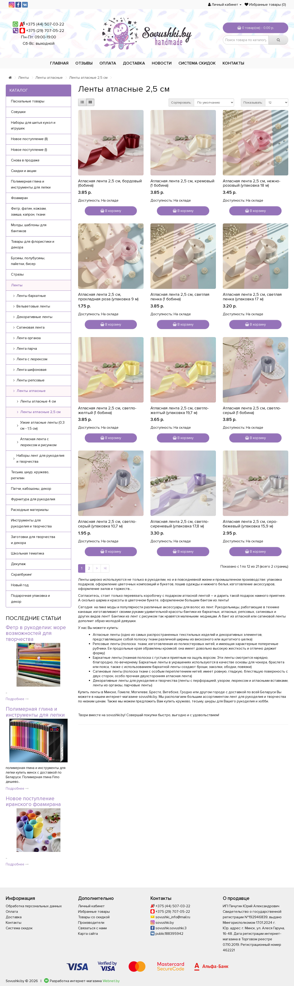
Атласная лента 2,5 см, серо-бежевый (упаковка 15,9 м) (250, 524)
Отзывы (84, 63)
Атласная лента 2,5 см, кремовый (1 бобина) (182, 183)
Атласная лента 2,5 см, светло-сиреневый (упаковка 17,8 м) (179, 524)
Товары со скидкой (94, 917)
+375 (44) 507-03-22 (45, 24)
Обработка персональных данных (34, 906)
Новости (162, 63)
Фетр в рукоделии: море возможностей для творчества (36, 633)
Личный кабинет (91, 906)
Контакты (233, 63)
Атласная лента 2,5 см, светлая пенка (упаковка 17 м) (252, 296)
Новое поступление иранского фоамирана (33, 801)
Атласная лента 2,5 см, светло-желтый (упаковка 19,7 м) (179, 410)
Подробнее (17, 699)
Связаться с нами (92, 928)
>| (105, 568)
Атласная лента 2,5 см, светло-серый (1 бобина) (252, 410)
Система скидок (197, 63)
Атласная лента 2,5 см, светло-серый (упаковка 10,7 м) (107, 524)
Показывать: (253, 102)
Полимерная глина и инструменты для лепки (35, 712)
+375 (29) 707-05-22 (45, 30)
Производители (91, 922)
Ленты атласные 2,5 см (88, 77)
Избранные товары (94, 911)
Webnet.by (111, 981)
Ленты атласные (49, 77)
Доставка (134, 63)
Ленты (23, 77)
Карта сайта (88, 933)
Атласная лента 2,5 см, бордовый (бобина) (110, 183)
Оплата (107, 63)
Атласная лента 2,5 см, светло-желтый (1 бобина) (107, 410)
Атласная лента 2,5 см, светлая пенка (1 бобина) (179, 296)
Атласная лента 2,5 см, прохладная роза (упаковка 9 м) (108, 296)
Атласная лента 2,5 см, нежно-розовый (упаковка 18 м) (251, 183)
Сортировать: (181, 102)
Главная (59, 63)
